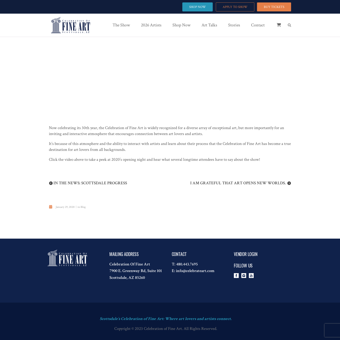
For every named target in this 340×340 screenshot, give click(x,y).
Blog (83, 207)
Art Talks (209, 25)
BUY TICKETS (274, 7)
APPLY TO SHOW (234, 7)
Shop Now (181, 25)
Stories (234, 25)
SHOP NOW (197, 7)
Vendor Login (245, 254)
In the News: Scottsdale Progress (90, 183)
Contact (258, 25)
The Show (121, 25)
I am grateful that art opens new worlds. (238, 183)
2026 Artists (151, 25)
